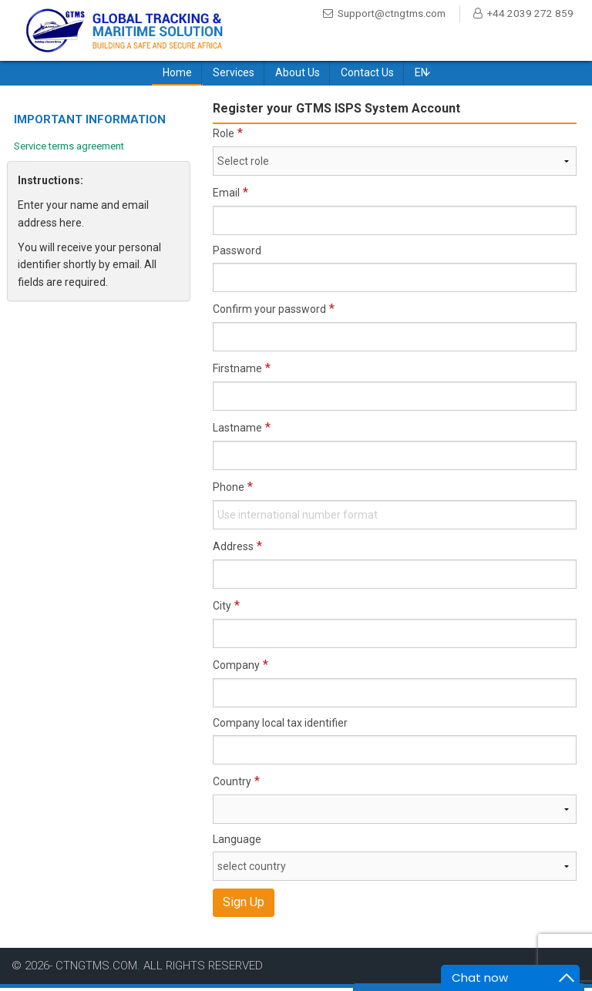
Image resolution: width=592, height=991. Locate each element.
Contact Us (367, 75)
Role (223, 136)
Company (236, 668)
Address (233, 549)
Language (237, 842)
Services (233, 75)
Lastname (237, 431)
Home (177, 75)
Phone (228, 490)
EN (421, 75)
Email (226, 196)
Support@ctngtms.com (387, 14)
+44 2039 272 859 (373, 31)
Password (237, 253)
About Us (297, 75)
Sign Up (243, 905)
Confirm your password (269, 312)
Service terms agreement (69, 148)
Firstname (237, 371)
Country (232, 784)
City (222, 609)
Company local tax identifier (280, 726)
